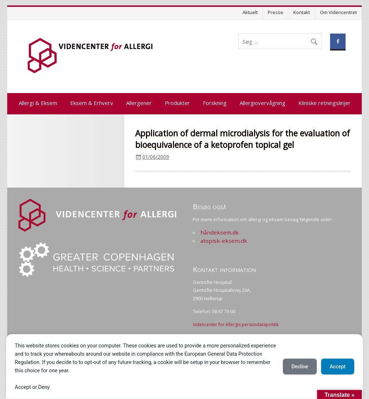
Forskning (215, 102)
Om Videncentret (338, 12)
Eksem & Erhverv (91, 102)
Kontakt (301, 12)
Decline (300, 366)
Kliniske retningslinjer (324, 102)
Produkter (177, 102)
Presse (275, 12)
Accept (338, 366)
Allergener (139, 102)
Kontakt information (224, 269)
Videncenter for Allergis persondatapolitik (236, 324)
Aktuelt (250, 12)
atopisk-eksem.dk (223, 240)
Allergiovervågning (262, 102)
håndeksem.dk (219, 232)
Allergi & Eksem (38, 102)
